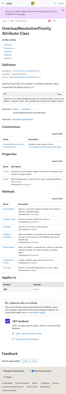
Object (16, 109)
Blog (34, 383)
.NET (12, 21)
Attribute (26, 109)
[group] (33, 100)
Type (27, 226)
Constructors (9, 48)
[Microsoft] (33, 3)
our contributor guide (35, 312)
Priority (6, 171)
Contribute (45, 383)
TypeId (5, 179)
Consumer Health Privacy (12, 386)
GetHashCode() (9, 219)
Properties (8, 51)
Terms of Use (32, 386)
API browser (21, 21)
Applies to (8, 58)
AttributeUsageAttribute (22, 119)
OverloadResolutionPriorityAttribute (42, 147)
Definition (8, 44)
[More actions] (61, 21)
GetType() (7, 226)
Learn (5, 21)
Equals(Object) (9, 209)
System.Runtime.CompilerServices (26, 71)
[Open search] (54, 3)
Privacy (55, 383)
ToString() (7, 267)
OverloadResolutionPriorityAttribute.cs (24, 77)
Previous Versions (22, 383)
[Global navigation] (2, 3)
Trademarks (44, 386)
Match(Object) (9, 247)
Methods (7, 55)
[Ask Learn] (49, 21)
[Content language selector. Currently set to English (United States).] (14, 371)
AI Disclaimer (7, 383)
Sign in (61, 3)
